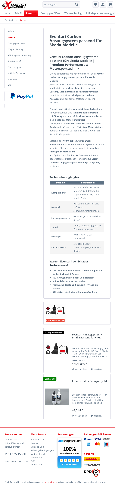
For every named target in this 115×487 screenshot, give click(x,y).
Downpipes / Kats (16, 43)
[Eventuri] (31, 13)
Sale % (11, 31)
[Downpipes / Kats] (50, 13)
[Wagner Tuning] (73, 13)
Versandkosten (51, 482)
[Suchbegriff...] (61, 4)
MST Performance (16, 73)
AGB (33, 461)
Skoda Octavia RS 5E (55, 320)
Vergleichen (79, 369)
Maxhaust (13, 79)
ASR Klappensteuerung (19, 55)
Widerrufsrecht (38, 454)
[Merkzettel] (96, 4)
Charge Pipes (14, 67)
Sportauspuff (14, 61)
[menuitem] (61, 4)
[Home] (7, 13)
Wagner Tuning (15, 49)
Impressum (36, 464)
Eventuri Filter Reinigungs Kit (89, 381)
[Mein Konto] (103, 4)
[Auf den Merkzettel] (96, 369)
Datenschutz (37, 457)
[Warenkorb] (110, 4)
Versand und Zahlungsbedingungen (42, 448)
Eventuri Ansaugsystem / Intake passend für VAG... (87, 336)
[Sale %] (18, 13)
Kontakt (35, 443)
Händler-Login (38, 439)
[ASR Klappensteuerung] (99, 13)
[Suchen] (77, 4)
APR (10, 85)
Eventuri (12, 37)
